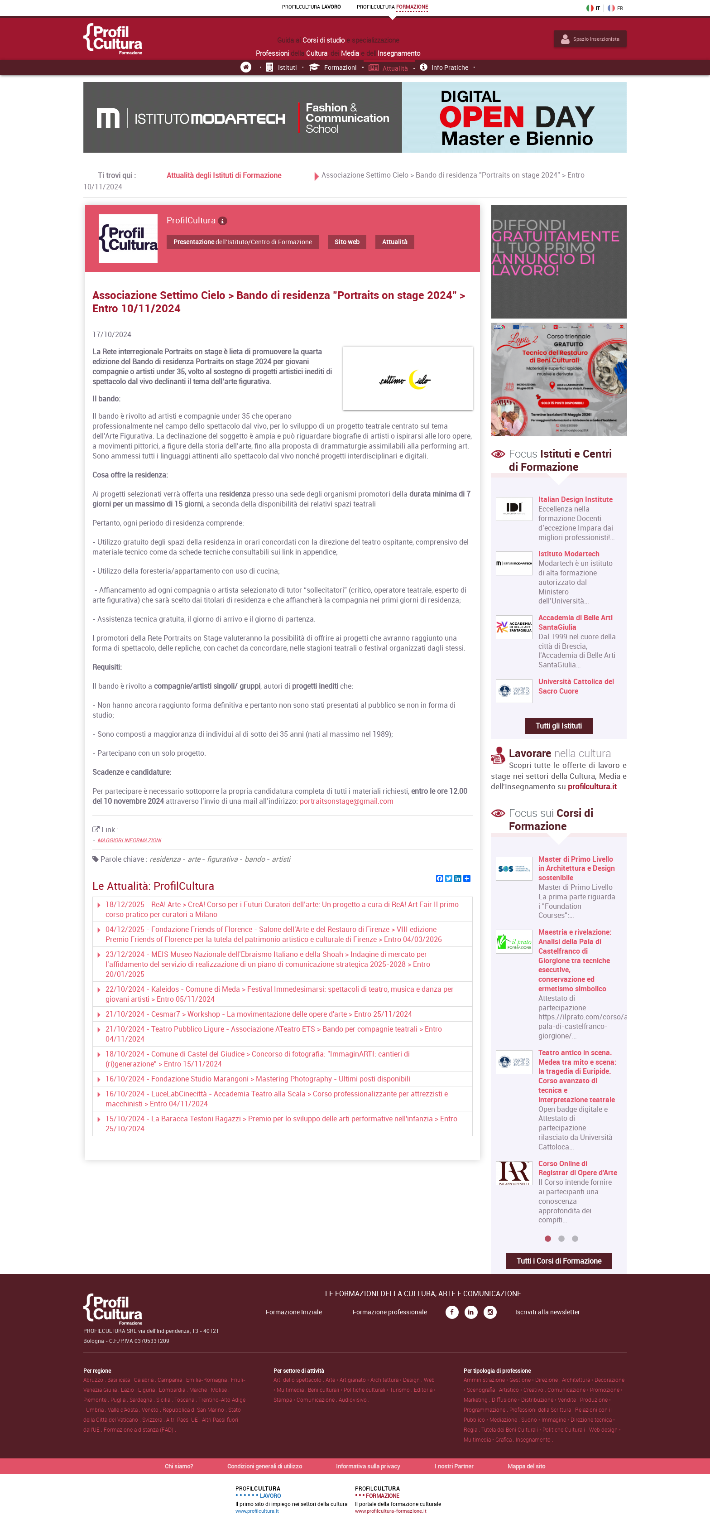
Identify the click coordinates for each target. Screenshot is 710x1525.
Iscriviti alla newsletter (547, 1312)
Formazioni (333, 67)
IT (593, 8)
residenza (165, 859)
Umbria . (97, 1409)
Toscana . (186, 1399)
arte (193, 859)
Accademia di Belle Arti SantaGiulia (575, 622)
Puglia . (120, 1399)
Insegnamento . (534, 1439)
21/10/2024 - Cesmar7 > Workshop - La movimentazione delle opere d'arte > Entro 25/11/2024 (259, 1014)
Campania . (172, 1379)
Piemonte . (96, 1399)
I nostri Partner (454, 1466)
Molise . (220, 1389)
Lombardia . (174, 1389)
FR (615, 8)
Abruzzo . (95, 1379)
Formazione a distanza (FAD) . (140, 1429)
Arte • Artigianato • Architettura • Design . (375, 1379)
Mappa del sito (526, 1466)
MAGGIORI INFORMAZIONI (129, 840)
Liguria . (148, 1389)
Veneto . (152, 1409)
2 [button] (561, 1239)
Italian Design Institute (575, 499)
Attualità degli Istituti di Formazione (224, 175)
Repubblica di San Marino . (195, 1409)
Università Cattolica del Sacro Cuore (576, 686)
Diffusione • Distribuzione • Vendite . (536, 1399)
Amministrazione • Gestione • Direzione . (513, 1379)
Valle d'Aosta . (125, 1409)
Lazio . (129, 1389)
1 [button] (547, 1239)
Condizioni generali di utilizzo (264, 1466)
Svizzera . (154, 1419)
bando (255, 859)
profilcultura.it (592, 786)
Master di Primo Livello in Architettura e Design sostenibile (576, 868)
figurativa (222, 859)
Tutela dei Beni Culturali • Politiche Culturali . (535, 1429)
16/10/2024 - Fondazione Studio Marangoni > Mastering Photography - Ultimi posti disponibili (258, 1079)
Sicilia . (165, 1399)
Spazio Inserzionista (590, 39)
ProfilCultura (197, 220)
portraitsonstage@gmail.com (346, 801)
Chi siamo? (179, 1466)
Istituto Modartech (569, 554)
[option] (557, 1043)
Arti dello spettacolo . (299, 1379)
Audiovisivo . (354, 1399)
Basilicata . (120, 1379)
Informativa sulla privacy (368, 1466)
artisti (281, 859)
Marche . (200, 1389)
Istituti (281, 67)
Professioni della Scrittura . (542, 1409)
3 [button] (575, 1239)
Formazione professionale (390, 1312)
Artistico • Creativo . (523, 1389)
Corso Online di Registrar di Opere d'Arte (577, 1168)
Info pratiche (444, 67)
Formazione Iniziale (294, 1312)
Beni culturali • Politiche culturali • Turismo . (361, 1389)
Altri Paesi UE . (184, 1419)
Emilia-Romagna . (208, 1379)
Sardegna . (143, 1399)
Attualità (388, 68)
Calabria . (146, 1379)
